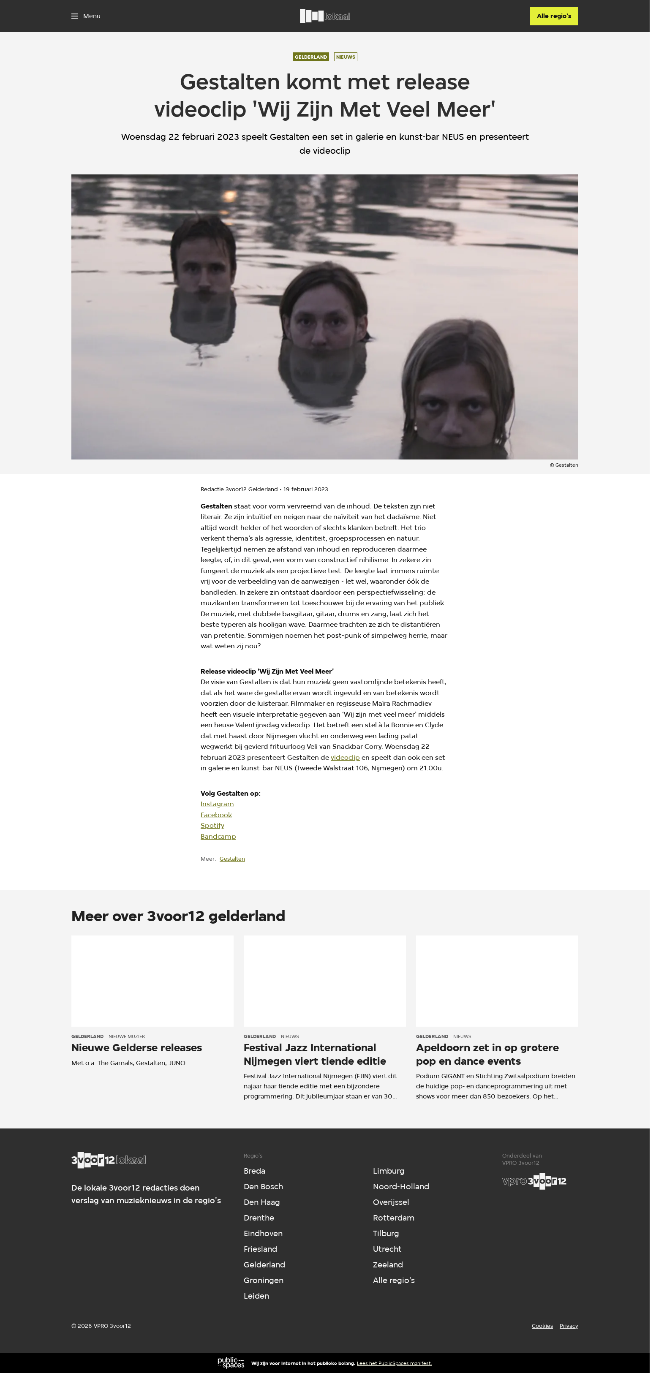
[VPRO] (534, 1181)
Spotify (212, 825)
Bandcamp (218, 836)
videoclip (345, 757)
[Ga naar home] (325, 16)
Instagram (217, 804)
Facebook (216, 815)
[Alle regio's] (554, 16)
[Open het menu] (86, 16)
